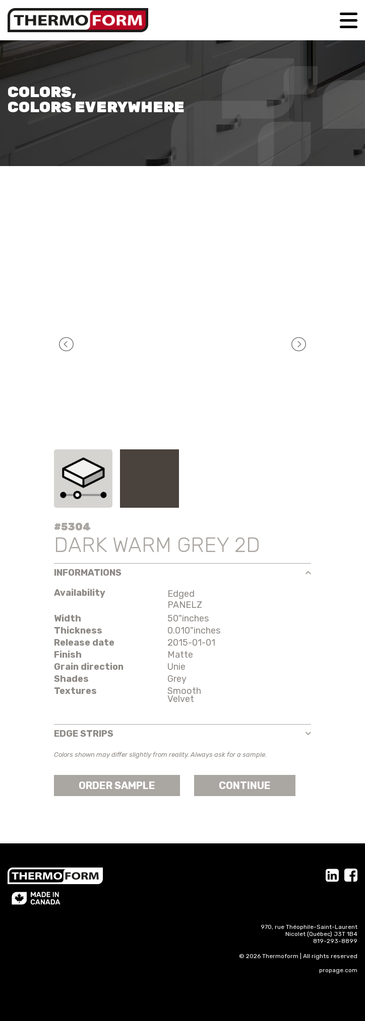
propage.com (338, 970)
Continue (245, 785)
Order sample (117, 785)
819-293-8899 (335, 941)
